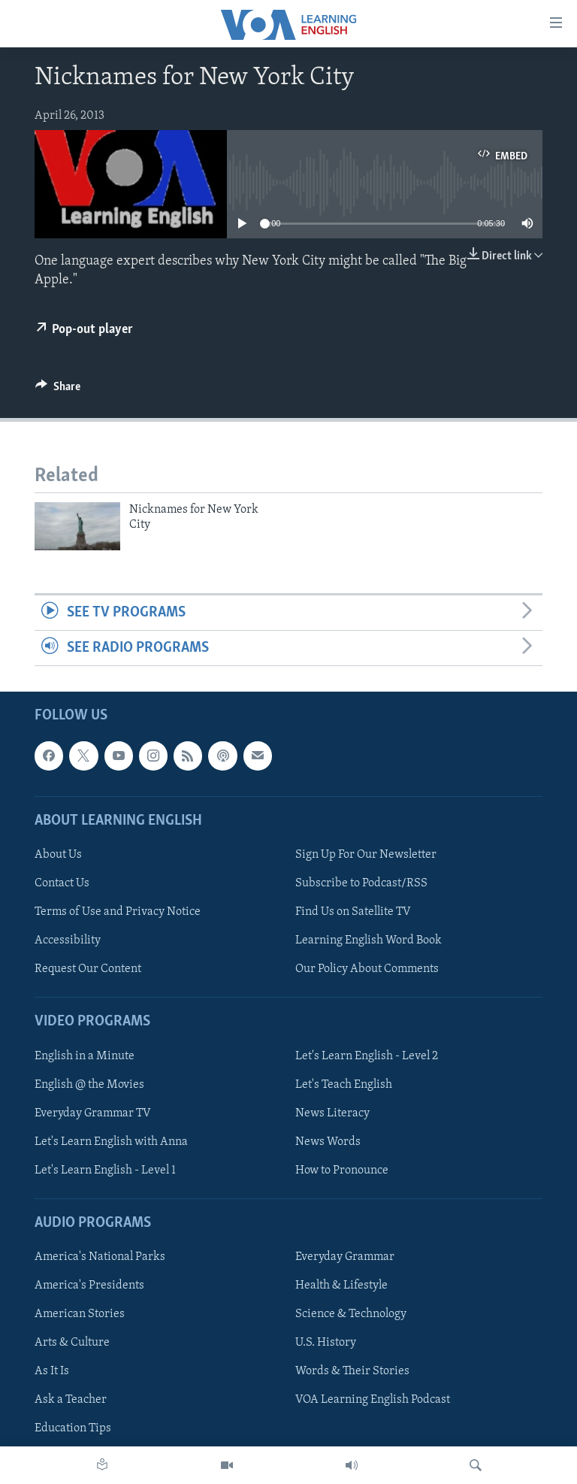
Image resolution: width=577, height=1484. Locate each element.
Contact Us (62, 883)
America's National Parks (100, 1257)
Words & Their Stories (352, 1372)
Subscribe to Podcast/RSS (361, 883)
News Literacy (332, 1113)
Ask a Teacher (71, 1401)
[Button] (57, 390)
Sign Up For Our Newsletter (366, 855)
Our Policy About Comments (367, 970)
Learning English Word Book (368, 940)
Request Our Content (88, 970)
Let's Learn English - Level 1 (105, 1170)
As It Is (52, 1372)
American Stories (80, 1315)
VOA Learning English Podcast (372, 1401)
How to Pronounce (341, 1170)
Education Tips (73, 1429)
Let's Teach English (343, 1085)
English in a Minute (84, 1056)
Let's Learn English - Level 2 (366, 1056)
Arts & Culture (72, 1343)
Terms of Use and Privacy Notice (118, 912)
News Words (328, 1142)
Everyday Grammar (344, 1257)
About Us (58, 855)
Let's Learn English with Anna (111, 1142)
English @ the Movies (89, 1085)
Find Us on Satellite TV (353, 912)
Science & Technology (350, 1315)
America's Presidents (89, 1286)
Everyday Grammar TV (93, 1113)
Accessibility (68, 940)
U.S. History (325, 1343)
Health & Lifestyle (341, 1286)
